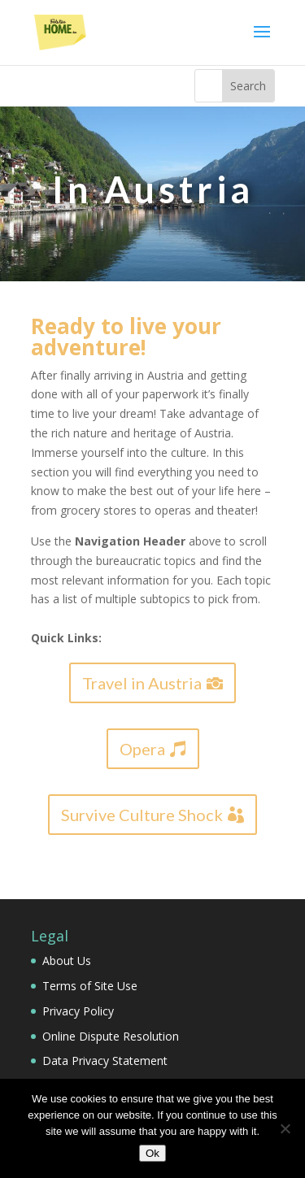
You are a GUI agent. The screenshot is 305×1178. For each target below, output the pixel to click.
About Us (66, 960)
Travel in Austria (142, 683)
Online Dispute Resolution (110, 1036)
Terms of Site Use (89, 985)
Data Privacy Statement (105, 1060)
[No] (285, 1128)
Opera (142, 749)
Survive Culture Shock (142, 814)
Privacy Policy (78, 1011)
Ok (152, 1153)
